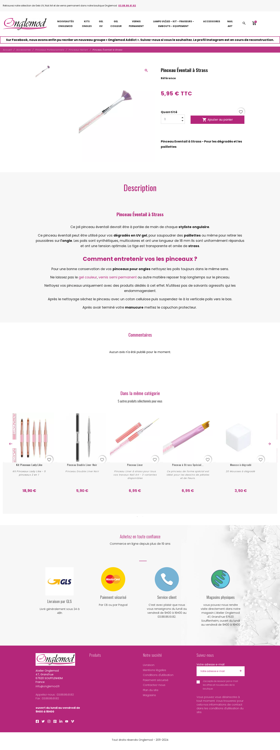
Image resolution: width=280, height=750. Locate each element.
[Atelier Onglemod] (25, 24)
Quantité (169, 112)
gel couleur (88, 277)
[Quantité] (173, 119)
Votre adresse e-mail (210, 664)
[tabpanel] (29, 452)
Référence (168, 78)
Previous (10, 444)
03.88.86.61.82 (127, 5)
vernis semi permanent (117, 277)
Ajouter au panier (217, 119)
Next (269, 444)
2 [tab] (143, 516)
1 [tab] (137, 516)
